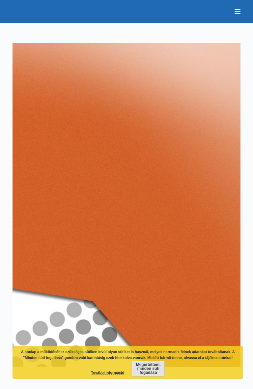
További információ (107, 372)
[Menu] (237, 12)
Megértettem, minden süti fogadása (148, 368)
